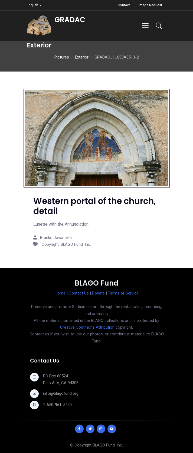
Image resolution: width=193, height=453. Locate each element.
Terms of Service (123, 293)
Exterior (82, 57)
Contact (124, 5)
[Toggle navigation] (145, 26)
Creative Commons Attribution (87, 327)
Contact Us (79, 293)
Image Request (150, 5)
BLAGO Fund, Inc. (108, 445)
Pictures (61, 57)
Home (60, 293)
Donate (98, 293)
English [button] (32, 5)
